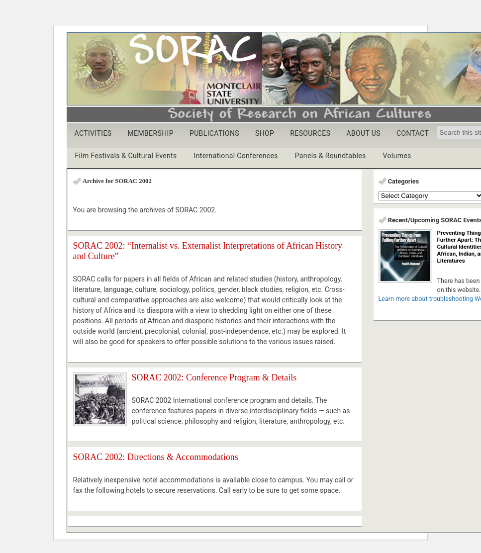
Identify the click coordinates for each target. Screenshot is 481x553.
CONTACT (412, 133)
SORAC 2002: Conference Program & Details (214, 377)
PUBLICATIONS (214, 133)
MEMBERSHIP (150, 133)
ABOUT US (363, 133)
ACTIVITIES (93, 133)
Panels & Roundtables (330, 156)
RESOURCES (310, 133)
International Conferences (236, 156)
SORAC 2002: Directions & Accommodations (155, 457)
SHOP (264, 133)
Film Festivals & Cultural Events (126, 156)
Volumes (397, 156)
